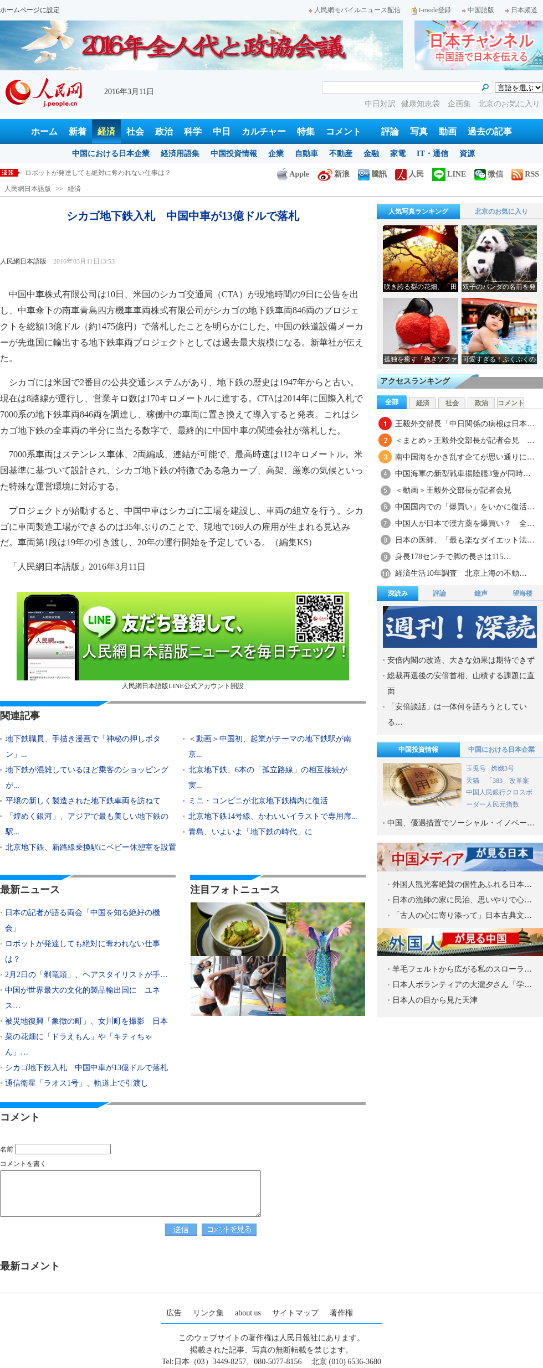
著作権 (341, 1313)
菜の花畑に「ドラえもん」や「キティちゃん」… (78, 1044)
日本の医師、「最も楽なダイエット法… (465, 540)
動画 (448, 131)
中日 (221, 131)
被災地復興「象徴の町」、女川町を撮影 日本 (86, 1021)
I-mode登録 (431, 10)
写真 (419, 131)
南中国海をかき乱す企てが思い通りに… (465, 457)
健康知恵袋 (421, 104)
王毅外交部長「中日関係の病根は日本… (465, 424)
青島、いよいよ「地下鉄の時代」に (250, 832)
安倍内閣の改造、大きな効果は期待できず (461, 660)
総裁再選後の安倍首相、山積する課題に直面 (461, 683)
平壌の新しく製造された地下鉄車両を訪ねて (83, 801)
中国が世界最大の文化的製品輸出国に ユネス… (82, 998)
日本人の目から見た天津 (435, 1000)
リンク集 (208, 1313)
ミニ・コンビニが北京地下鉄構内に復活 (258, 801)
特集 (306, 131)
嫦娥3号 (502, 768)
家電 (398, 153)
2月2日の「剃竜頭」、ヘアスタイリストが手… (86, 974)
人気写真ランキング (418, 211)
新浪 (333, 174)
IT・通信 (432, 153)
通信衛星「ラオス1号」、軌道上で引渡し (76, 1083)
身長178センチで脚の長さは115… (453, 557)
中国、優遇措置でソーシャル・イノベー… (461, 823)
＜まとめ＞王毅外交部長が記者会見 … (465, 440)
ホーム (44, 131)
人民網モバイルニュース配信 (355, 10)
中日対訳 (380, 104)
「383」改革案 (507, 780)
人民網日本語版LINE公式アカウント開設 (183, 641)
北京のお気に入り (509, 104)
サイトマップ (295, 1313)
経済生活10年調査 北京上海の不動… (461, 573)
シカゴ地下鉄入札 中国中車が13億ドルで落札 (86, 1068)
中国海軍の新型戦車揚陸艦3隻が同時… (463, 473)
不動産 (340, 153)
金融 (371, 153)
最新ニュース (30, 889)
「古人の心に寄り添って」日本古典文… (462, 915)
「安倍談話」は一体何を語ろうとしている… (457, 714)
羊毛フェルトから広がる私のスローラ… (462, 969)
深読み (398, 593)
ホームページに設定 (30, 10)
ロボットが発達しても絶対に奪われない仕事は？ (98, 173)
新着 (77, 131)
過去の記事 (490, 131)
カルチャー (264, 131)
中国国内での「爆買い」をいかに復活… (465, 507)
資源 (467, 153)
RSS (525, 174)
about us (248, 1313)
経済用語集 (180, 153)
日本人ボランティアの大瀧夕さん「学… (462, 984)
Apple (293, 174)
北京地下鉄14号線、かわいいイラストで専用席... (272, 816)
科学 (193, 131)
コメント (343, 131)
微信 (488, 174)
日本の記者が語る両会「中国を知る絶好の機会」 (82, 920)
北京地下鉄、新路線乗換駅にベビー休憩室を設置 (91, 847)
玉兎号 (476, 768)
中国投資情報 (234, 153)
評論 (390, 131)
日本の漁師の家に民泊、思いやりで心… (462, 900)
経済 (106, 131)
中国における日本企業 (111, 153)
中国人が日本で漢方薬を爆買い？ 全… (465, 523)
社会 (135, 131)
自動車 (306, 153)
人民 (409, 174)
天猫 (473, 780)
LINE (449, 174)
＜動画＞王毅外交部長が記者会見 (453, 490)
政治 (164, 131)
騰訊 (372, 174)
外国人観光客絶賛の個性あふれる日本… (462, 884)
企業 (276, 153)
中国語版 (478, 10)
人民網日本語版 (27, 189)
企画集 (460, 104)
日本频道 (521, 10)
